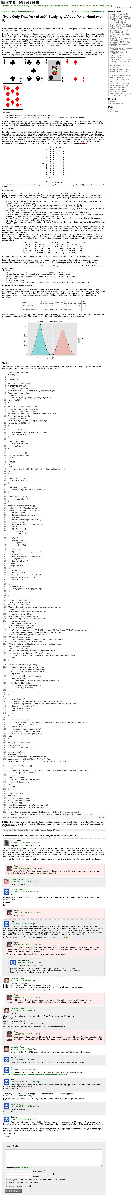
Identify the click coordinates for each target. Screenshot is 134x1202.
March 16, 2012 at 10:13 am (24, 944)
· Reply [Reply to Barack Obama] (37, 1106)
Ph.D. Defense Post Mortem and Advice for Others (120, 21)
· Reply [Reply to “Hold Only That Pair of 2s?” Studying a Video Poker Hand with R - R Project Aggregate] (29, 1096)
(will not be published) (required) (47, 1177)
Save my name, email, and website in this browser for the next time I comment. (36, 1183)
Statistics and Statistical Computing (49, 830)
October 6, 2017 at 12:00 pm (21, 1119)
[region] (54, 593)
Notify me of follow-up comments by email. (23, 1185)
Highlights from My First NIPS (121, 18)
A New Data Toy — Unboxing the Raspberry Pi (120, 39)
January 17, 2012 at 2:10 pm (21, 881)
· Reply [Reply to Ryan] (39, 868)
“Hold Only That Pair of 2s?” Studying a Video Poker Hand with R (121, 62)
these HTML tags (21, 1171)
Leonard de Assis (18, 889)
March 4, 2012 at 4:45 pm (20, 924)
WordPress (114, 111)
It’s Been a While (116, 28)
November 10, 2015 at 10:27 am (29, 962)
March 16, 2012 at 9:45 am (21, 980)
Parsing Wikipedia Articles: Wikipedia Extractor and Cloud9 (119, 71)
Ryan (16, 866)
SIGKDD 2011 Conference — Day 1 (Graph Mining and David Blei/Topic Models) (120, 85)
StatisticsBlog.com (116, 103)
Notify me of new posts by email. (19, 1189)
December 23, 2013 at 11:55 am (23, 1082)
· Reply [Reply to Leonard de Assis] (35, 891)
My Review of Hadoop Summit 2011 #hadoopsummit (121, 94)
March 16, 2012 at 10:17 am (24, 1034)
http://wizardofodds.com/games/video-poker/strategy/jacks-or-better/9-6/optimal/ (35, 1074)
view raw (101, 817)
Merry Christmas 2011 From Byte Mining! (88, 11)
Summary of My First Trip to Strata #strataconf (120, 31)
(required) (39, 1174)
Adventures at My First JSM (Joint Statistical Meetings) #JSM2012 (120, 44)
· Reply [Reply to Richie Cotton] (35, 881)
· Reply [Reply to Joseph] (35, 1119)
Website (36, 1180)
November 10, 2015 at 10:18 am (23, 1106)
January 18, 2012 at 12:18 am (25, 868)
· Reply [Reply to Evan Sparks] (36, 843)
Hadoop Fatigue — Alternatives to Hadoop (118, 90)
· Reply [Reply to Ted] (32, 924)
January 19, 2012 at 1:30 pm (24, 912)
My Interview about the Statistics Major (19, 11)
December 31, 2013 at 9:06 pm (14, 1096)
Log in (112, 109)
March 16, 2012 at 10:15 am (24, 997)
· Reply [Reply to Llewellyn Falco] (33, 980)
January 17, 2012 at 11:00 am (22, 843)
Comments (129, 7)
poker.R (6, 817)
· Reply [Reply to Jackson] (32, 1059)
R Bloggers (114, 101)
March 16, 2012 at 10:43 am (21, 1049)
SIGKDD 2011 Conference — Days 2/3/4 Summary (120, 80)
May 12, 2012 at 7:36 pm (20, 1059)
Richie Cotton (17, 879)
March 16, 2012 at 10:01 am (21, 1010)
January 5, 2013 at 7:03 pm (21, 1070)
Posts (119, 7)
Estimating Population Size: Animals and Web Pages (120, 15)
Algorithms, (29, 830)
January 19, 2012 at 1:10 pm (21, 891)
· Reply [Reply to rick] (34, 1070)
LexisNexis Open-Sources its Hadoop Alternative (120, 76)
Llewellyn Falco (17, 978)
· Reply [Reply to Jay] (37, 1082)
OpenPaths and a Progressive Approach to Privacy (121, 49)
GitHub (25, 817)
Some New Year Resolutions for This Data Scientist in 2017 (121, 25)
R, (35, 830)
